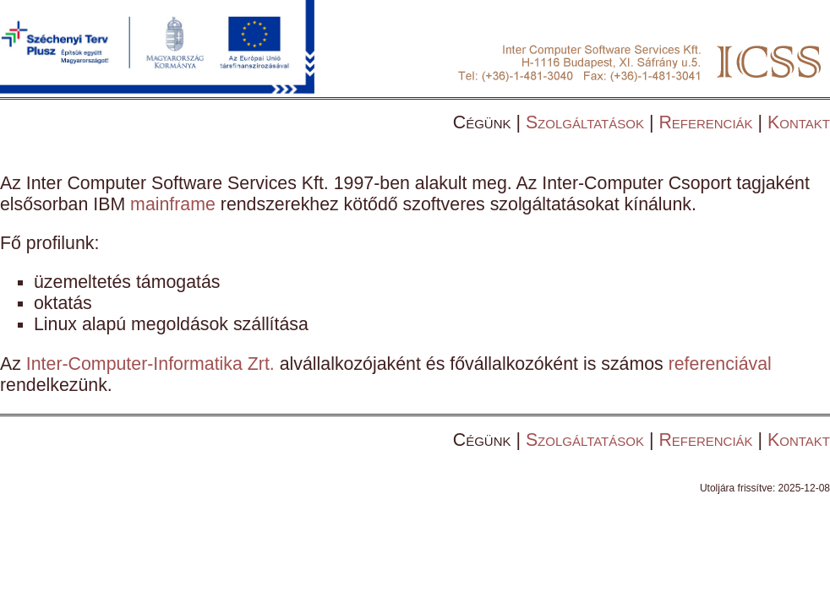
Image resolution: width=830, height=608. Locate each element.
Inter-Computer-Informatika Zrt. (150, 364)
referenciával (720, 364)
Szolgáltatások (585, 122)
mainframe (173, 204)
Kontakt (798, 122)
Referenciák (705, 122)
